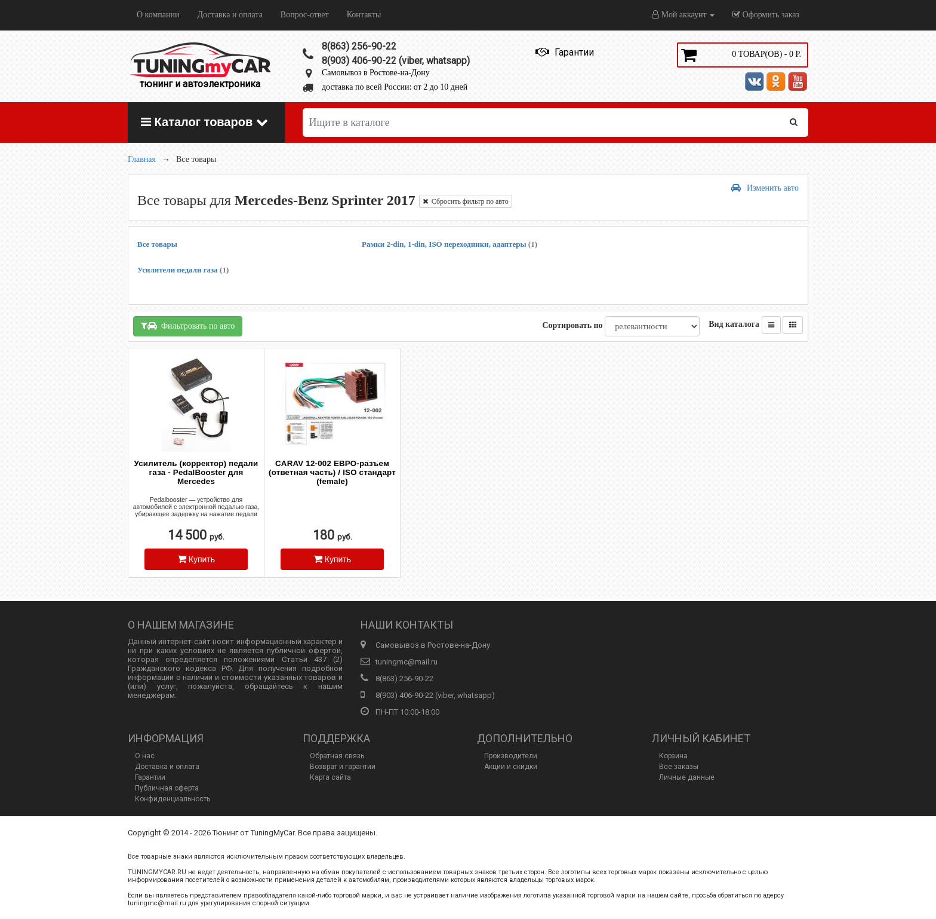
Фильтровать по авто (188, 325)
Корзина (673, 756)
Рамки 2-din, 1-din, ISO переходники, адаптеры (449, 244)
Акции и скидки (510, 766)
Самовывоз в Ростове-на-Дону (376, 72)
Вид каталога (734, 324)
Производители (510, 756)
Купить (196, 559)
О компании (158, 14)
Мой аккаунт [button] (683, 14)
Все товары (157, 244)
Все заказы (678, 766)
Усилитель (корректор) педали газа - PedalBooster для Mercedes (196, 472)
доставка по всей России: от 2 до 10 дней (394, 86)
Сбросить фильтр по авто (466, 201)
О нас (145, 756)
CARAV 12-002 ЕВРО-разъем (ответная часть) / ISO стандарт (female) (332, 472)
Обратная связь (337, 756)
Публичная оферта (167, 788)
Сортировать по (572, 325)
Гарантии (150, 777)
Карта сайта (330, 777)
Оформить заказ (765, 14)
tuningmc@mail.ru (406, 661)
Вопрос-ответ (305, 14)
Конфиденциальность (172, 799)
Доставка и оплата (229, 14)
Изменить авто (765, 187)
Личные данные (687, 777)
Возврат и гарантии (342, 766)
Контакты (364, 14)
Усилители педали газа (183, 269)
